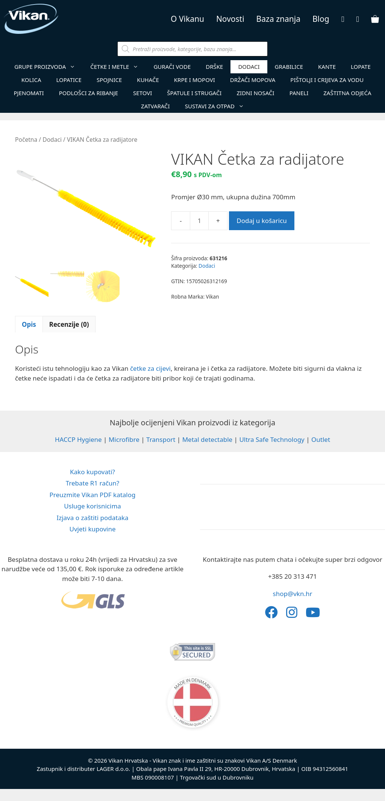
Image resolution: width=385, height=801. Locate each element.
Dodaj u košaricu (261, 220)
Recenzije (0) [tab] (69, 324)
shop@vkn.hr (292, 593)
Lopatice (69, 79)
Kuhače (148, 79)
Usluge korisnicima (92, 506)
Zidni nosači (255, 93)
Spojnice (109, 79)
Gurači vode (172, 66)
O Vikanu (187, 19)
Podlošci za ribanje (88, 93)
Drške (214, 66)
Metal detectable (207, 439)
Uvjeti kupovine (92, 529)
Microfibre (124, 439)
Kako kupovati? (92, 471)
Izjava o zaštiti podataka (92, 517)
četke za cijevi (150, 368)
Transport (160, 439)
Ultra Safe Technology (271, 439)
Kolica (31, 79)
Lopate (361, 66)
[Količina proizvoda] (199, 220)
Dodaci (248, 66)
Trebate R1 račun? (93, 483)
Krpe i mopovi (194, 79)
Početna (26, 139)
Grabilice (289, 66)
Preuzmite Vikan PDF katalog (93, 494)
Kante (327, 66)
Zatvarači (155, 106)
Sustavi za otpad (218, 106)
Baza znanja (278, 19)
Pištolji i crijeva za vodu (327, 79)
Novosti (230, 19)
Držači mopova (253, 79)
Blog (320, 19)
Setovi (142, 93)
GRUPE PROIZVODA (48, 66)
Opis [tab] (29, 324)
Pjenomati (29, 93)
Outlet (320, 439)
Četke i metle (118, 66)
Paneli (299, 93)
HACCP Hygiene (78, 439)
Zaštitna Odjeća (347, 93)
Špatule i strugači (194, 93)
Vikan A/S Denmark (271, 760)
